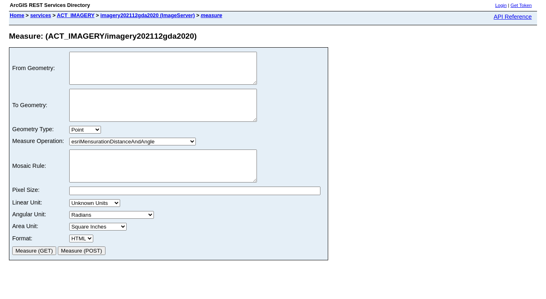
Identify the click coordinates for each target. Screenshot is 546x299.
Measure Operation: (38, 153)
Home (17, 15)
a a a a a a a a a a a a (98, 245)
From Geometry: (33, 71)
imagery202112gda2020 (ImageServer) (148, 15)
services (40, 15)
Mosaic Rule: (29, 181)
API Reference (512, 16)
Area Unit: (25, 244)
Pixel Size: (25, 208)
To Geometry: (29, 114)
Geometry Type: (33, 141)
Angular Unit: (29, 232)
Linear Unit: (27, 221)
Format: (22, 256)
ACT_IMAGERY (75, 15)
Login (501, 5)
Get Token (521, 5)
